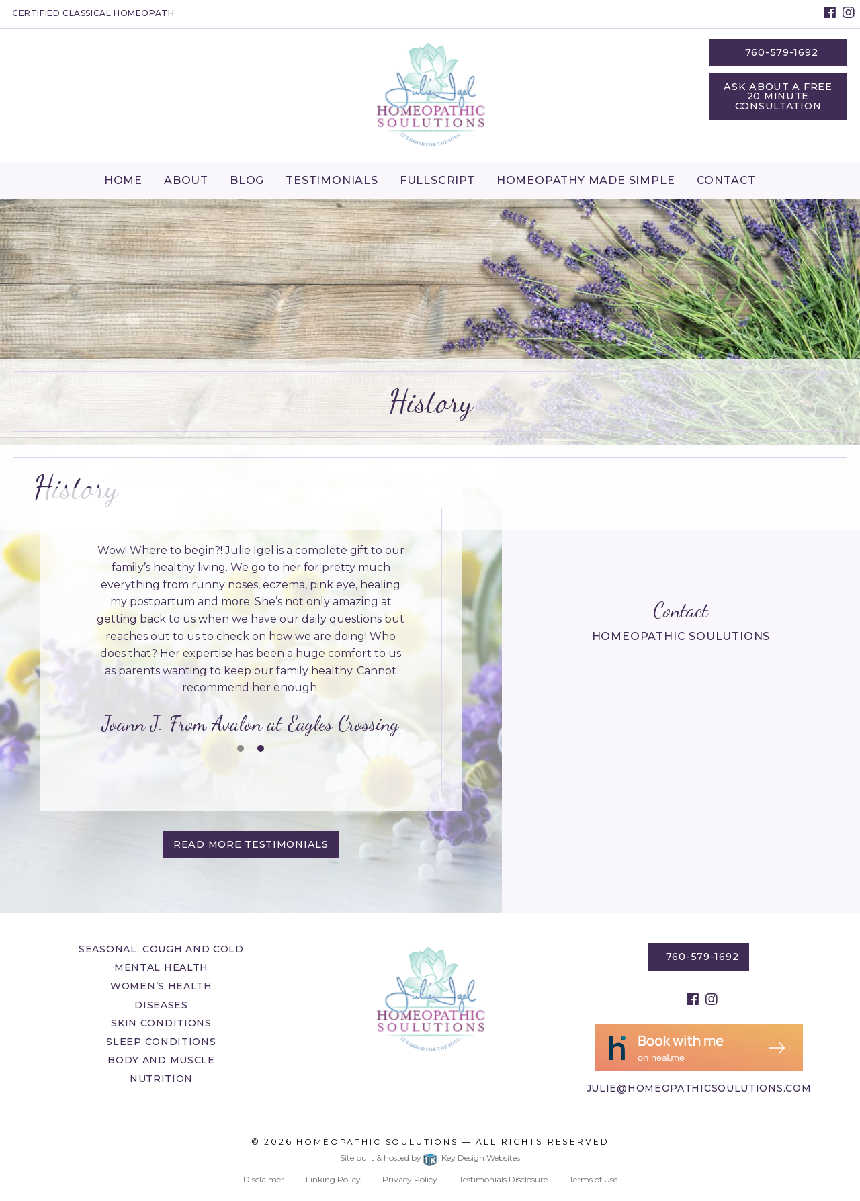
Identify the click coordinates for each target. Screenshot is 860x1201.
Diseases (161, 1005)
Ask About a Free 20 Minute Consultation (778, 96)
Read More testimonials (251, 844)
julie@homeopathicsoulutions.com (699, 1088)
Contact (727, 180)
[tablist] (251, 641)
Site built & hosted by (429, 1158)
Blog (247, 180)
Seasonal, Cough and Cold (161, 949)
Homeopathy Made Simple (586, 180)
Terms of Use (593, 1179)
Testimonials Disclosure (503, 1179)
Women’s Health (161, 986)
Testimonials (332, 180)
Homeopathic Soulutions (377, 1142)
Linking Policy (333, 1179)
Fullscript (437, 180)
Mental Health (161, 967)
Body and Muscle (161, 1060)
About (186, 180)
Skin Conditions (161, 1023)
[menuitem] (123, 180)
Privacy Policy (409, 1179)
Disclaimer (263, 1179)
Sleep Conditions (161, 1042)
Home (123, 180)
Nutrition (161, 1079)
